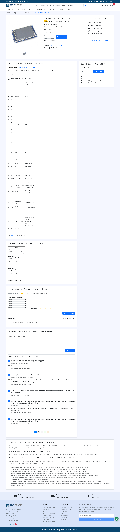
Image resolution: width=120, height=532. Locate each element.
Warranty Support (95, 31)
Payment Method (95, 28)
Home (31, 9)
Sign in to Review (69, 313)
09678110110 (109, 1)
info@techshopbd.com (17, 512)
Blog (69, 9)
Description (84, 77)
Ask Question (70, 351)
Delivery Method (94, 26)
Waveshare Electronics (56, 27)
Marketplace (41, 9)
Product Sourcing (66, 507)
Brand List (64, 517)
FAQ (44, 511)
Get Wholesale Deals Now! (100, 40)
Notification (64, 515)
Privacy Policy (47, 515)
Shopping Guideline (95, 23)
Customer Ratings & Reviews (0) (91, 81)
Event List (64, 513)
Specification (85, 79)
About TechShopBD (49, 507)
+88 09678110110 (16, 510)
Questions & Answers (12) (89, 83)
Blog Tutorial (47, 519)
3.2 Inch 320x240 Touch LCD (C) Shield (26, 67)
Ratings (51, 21)
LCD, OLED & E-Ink (23, 13)
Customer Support (95, 34)
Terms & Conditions (49, 513)
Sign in (105, 5)
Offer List (64, 511)
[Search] (58, 5)
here (12, 235)
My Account (64, 519)
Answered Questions (62, 21)
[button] (117, 519)
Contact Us (46, 509)
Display (14, 13)
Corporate (52, 9)
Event (61, 9)
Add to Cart (61, 37)
